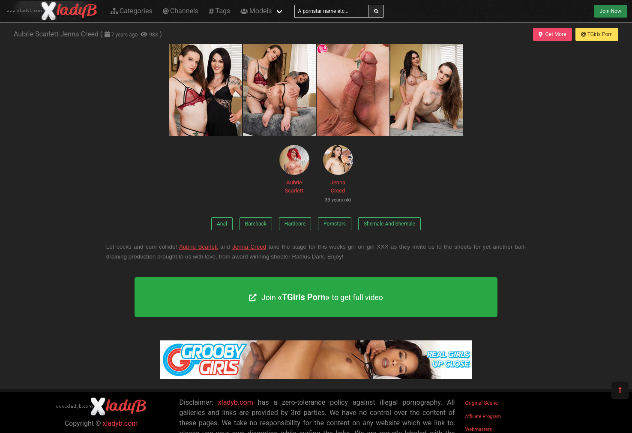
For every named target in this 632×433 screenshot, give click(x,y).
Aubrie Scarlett (294, 169)
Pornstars (334, 224)
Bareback (256, 224)
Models (256, 11)
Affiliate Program (483, 416)
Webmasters (478, 429)
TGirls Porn (597, 34)
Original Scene (481, 403)
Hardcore (295, 224)
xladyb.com (120, 423)
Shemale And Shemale (389, 224)
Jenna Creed (338, 175)
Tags (219, 11)
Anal (222, 224)
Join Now (610, 11)
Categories (132, 11)
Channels (180, 11)
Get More (552, 34)
